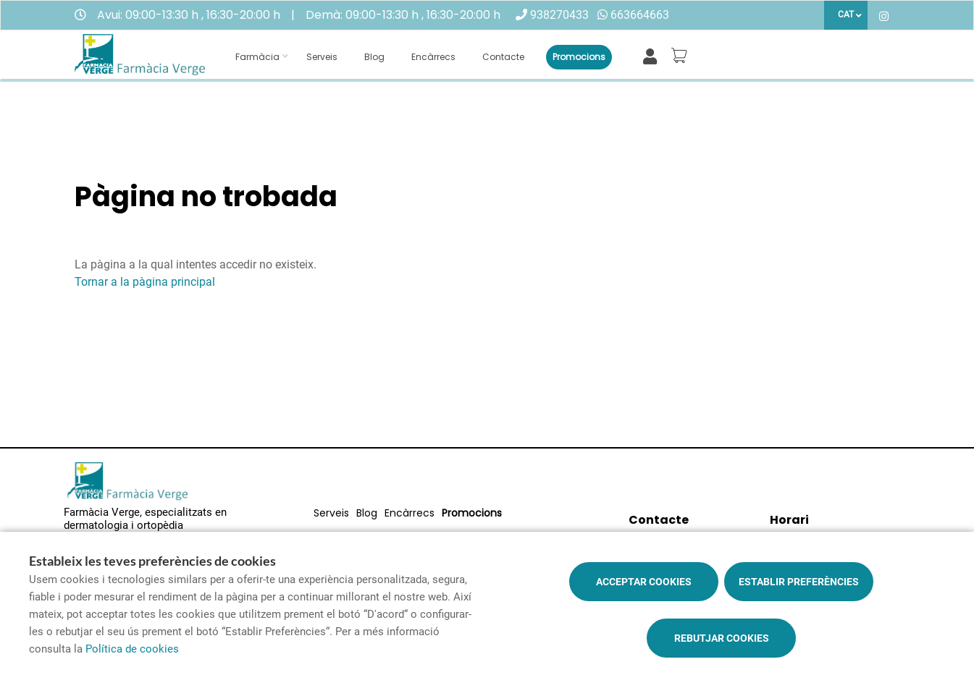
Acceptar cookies (644, 581)
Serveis (321, 57)
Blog (374, 57)
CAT (846, 14)
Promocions (579, 57)
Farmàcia (257, 57)
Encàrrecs (433, 57)
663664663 (639, 15)
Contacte (503, 57)
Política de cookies (132, 648)
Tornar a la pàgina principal (145, 282)
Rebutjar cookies (721, 638)
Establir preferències (799, 581)
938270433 (559, 15)
